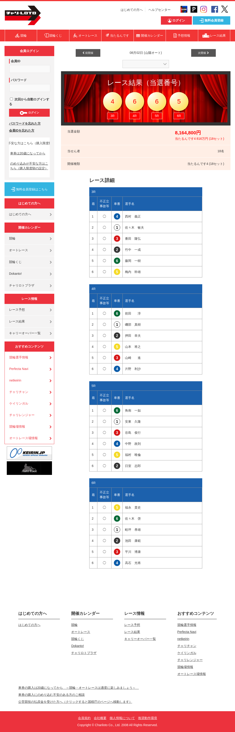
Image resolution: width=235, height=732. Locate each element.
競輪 (12, 238)
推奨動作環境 (147, 718)
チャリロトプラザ (21, 285)
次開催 (203, 52)
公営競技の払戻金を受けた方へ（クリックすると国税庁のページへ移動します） (75, 702)
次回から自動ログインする (29, 101)
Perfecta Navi (18, 369)
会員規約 (84, 718)
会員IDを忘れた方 (21, 130)
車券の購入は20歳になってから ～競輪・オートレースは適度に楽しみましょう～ (78, 687)
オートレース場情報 (23, 438)
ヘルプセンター (159, 10)
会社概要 (100, 718)
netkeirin (15, 380)
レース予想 (17, 309)
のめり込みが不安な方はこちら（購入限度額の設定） (29, 166)
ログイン (29, 113)
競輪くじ (15, 262)
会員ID (15, 61)
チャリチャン (18, 392)
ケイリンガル (18, 403)
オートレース (18, 250)
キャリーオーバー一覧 (25, 333)
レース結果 (17, 321)
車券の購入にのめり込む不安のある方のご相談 (51, 694)
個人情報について (122, 718)
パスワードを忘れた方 (25, 123)
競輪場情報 (17, 426)
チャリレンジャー (22, 415)
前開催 (87, 52)
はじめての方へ (132, 10)
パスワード (19, 80)
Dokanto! (15, 273)
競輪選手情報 (18, 357)
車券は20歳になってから (27, 153)
